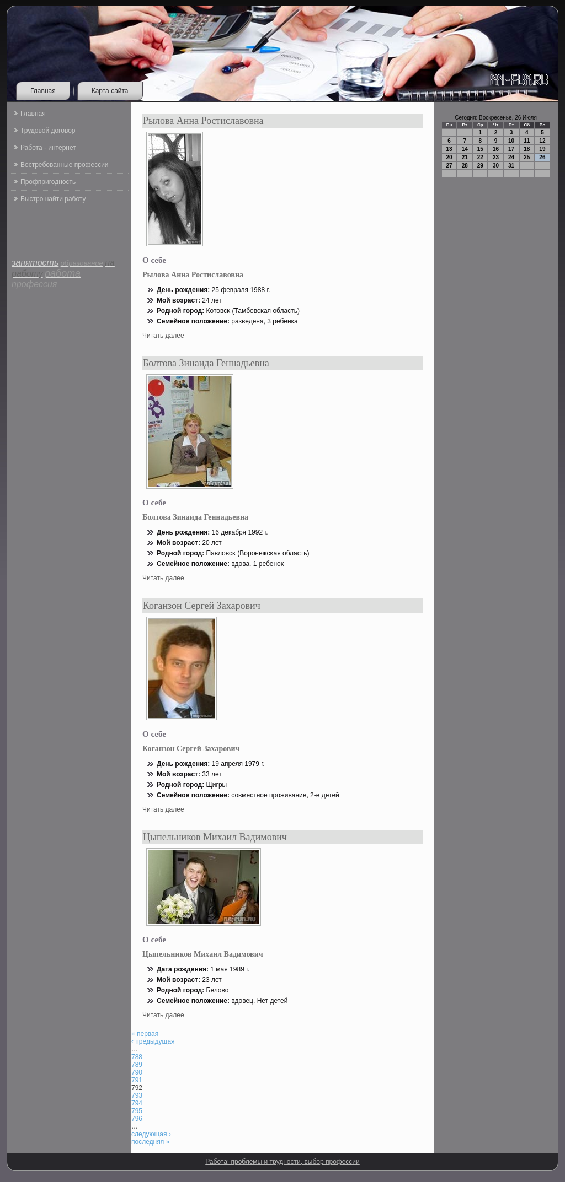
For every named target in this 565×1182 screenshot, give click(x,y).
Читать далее (163, 335)
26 (542, 157)
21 (465, 157)
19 (542, 149)
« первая (144, 1034)
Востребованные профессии (64, 165)
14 (465, 149)
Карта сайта (110, 91)
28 (465, 166)
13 (449, 149)
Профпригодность (48, 182)
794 (136, 1103)
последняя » (150, 1142)
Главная (43, 91)
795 (136, 1111)
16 (496, 149)
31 (511, 166)
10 (511, 141)
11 (527, 141)
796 (136, 1118)
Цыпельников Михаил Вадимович (215, 837)
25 (527, 157)
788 (136, 1057)
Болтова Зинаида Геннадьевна (206, 363)
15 (480, 149)
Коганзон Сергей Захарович (201, 605)
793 (136, 1095)
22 (480, 157)
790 (136, 1072)
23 (496, 157)
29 (480, 166)
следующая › (151, 1134)
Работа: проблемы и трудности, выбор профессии (282, 1161)
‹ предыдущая (153, 1041)
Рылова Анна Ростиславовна (203, 120)
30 (496, 166)
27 (449, 166)
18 (527, 149)
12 (542, 141)
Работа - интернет (48, 148)
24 (511, 157)
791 (136, 1080)
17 (511, 149)
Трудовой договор (47, 130)
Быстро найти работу (53, 199)
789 (136, 1064)
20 (449, 157)
